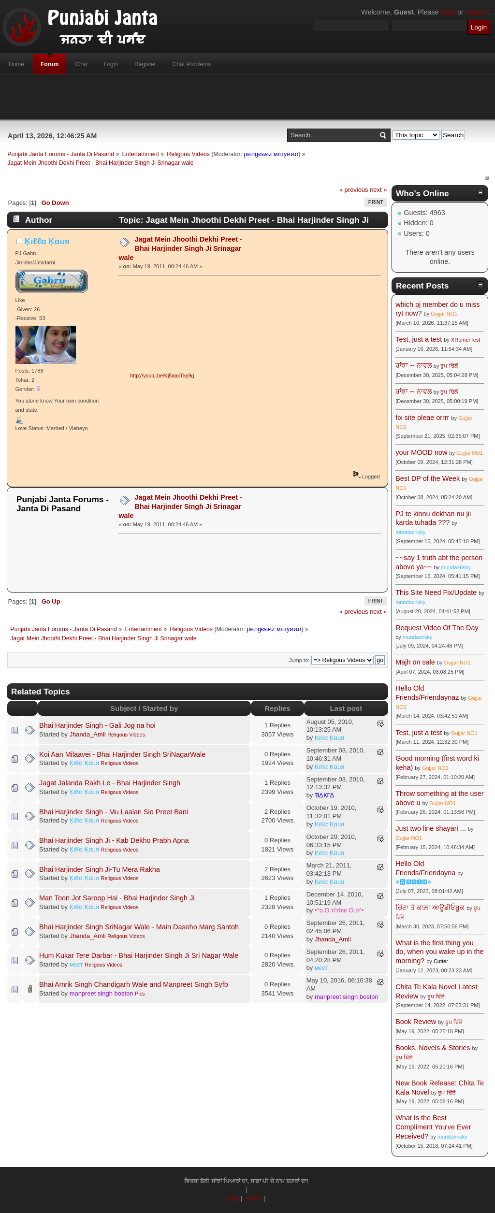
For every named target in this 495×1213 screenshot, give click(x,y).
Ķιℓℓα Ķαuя (47, 241)
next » (378, 189)
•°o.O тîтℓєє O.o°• (339, 910)
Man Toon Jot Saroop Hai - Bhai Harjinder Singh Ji (116, 898)
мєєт (76, 964)
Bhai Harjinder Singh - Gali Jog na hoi (97, 725)
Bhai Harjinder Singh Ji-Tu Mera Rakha (99, 869)
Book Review (415, 1021)
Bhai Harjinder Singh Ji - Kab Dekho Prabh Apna (114, 840)
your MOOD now (421, 452)
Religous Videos (126, 734)
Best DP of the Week (428, 478)
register (477, 12)
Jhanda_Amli (88, 734)
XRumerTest (465, 340)
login (448, 12)
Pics (140, 993)
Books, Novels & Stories (432, 1048)
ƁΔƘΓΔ (324, 795)
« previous (353, 189)
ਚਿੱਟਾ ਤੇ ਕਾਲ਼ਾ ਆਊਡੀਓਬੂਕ (430, 907)
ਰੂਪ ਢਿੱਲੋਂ (448, 366)
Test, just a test (418, 339)
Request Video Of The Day (436, 628)
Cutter (441, 961)
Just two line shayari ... (430, 828)
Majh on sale (415, 662)
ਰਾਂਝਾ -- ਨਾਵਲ (413, 365)
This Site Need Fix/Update (436, 592)
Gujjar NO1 (444, 314)
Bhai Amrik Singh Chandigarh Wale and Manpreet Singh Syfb (133, 984)
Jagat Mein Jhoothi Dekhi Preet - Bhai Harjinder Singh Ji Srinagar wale (180, 248)
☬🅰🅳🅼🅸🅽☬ (413, 882)
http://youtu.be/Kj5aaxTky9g (162, 375)
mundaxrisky (410, 532)
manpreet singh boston (101, 993)
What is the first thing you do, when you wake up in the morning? (439, 952)
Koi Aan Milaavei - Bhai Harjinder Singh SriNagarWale (122, 754)
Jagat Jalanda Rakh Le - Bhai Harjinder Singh (109, 783)
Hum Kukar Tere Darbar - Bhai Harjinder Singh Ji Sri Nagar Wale (138, 955)
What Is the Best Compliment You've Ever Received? (433, 1127)
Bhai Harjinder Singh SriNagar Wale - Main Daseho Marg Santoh (139, 927)
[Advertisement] (247, 97)
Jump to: (299, 660)
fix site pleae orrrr (422, 417)
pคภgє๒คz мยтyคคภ (271, 154)
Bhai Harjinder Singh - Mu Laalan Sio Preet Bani (113, 812)
